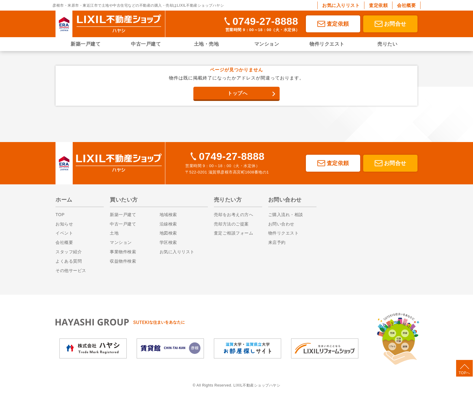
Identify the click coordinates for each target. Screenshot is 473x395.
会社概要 (406, 5)
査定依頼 (378, 5)
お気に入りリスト (341, 5)
